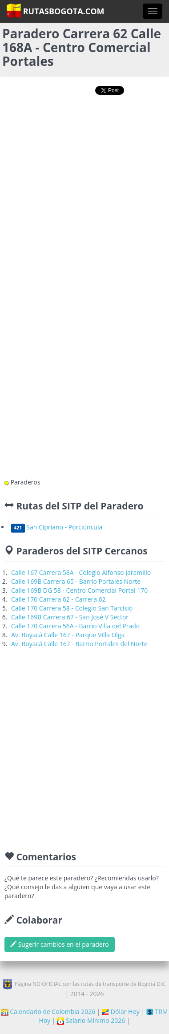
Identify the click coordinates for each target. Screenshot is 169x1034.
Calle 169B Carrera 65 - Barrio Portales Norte (76, 581)
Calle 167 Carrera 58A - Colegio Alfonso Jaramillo (81, 572)
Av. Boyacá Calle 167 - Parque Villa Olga (68, 635)
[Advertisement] (83, 193)
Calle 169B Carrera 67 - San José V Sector (70, 617)
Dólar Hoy (121, 1011)
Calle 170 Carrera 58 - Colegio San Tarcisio (72, 608)
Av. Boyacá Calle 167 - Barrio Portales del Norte (79, 643)
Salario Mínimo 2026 (91, 1020)
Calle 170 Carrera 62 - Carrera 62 (58, 599)
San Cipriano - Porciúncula (56, 527)
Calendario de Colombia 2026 (48, 1011)
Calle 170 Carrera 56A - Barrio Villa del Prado (75, 626)
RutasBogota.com (55, 11)
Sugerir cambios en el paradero (59, 944)
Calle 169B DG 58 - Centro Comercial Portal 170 (79, 590)
